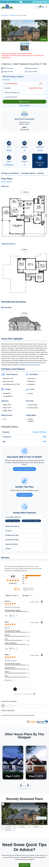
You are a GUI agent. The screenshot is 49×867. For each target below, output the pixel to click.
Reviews (41, 173)
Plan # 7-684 (41, 818)
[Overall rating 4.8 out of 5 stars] (12, 580)
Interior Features (12, 535)
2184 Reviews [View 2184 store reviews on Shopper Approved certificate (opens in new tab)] (15, 583)
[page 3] (23, 689)
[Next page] (34, 689)
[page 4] (26, 689)
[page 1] (15, 689)
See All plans (24, 786)
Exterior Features (12, 539)
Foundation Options (28, 173)
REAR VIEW (22, 826)
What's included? (6, 181)
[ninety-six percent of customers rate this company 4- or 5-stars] (24, 589)
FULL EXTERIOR (8, 826)
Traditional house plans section (30, 364)
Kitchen (8, 531)
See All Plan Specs (40, 161)
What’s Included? (24, 105)
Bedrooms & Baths (12, 526)
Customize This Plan (24, 495)
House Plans (4, 15)
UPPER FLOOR (8, 829)
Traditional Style (13, 15)
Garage (8, 548)
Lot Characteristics (13, 517)
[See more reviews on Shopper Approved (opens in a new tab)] (16, 616)
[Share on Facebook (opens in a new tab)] (11, 616)
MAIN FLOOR (36, 826)
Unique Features (11, 544)
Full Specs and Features (10, 173)
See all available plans (41, 2)
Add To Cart (24, 102)
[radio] (33, 575)
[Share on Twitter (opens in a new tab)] (14, 616)
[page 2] (19, 689)
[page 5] (30, 689)
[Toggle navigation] (46, 7)
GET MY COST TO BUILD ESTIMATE (24, 469)
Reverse (43, 39)
